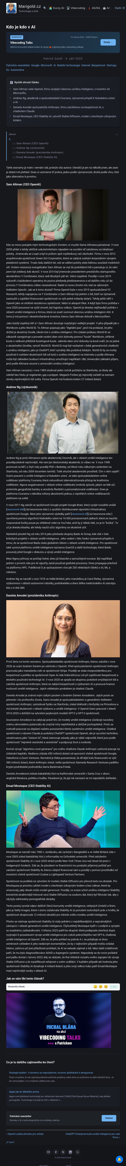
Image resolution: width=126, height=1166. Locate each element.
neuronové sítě (15, 509)
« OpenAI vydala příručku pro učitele (25, 1134)
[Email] (48, 1152)
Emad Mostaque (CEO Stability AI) (36, 157)
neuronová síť (79, 513)
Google (35, 65)
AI (54, 65)
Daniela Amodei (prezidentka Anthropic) (39, 152)
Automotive (17, 69)
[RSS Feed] (78, 1152)
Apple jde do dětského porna (24, 1091)
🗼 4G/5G (94, 8)
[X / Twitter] (63, 1152)
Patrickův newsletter (18, 65)
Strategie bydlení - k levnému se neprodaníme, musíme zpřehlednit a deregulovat (51, 1072)
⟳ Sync (114, 987)
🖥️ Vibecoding (76, 8)
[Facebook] (56, 1152)
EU (7, 69)
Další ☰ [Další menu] (120, 8)
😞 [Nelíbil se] (95, 987)
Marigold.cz (30, 6)
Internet (85, 65)
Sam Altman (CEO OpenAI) (32, 143)
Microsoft (46, 65)
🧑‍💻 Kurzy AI (56, 8)
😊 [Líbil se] (106, 987)
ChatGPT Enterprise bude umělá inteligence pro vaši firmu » (93, 1136)
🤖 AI (106, 8)
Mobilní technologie (68, 65)
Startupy (111, 65)
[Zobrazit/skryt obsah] (63, 134)
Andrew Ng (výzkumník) (30, 148)
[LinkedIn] (70, 1152)
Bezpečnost (98, 65)
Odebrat (109, 1118)
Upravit (10, 1142)
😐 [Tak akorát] (101, 987)
